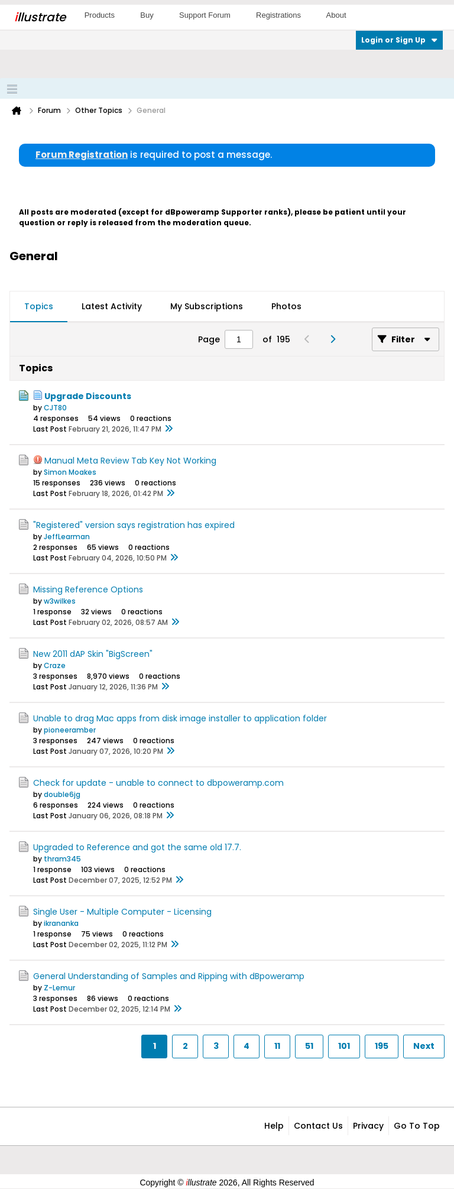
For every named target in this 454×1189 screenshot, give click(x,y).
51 (309, 1046)
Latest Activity (112, 306)
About (336, 15)
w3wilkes (60, 601)
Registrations (278, 15)
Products (100, 15)
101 (344, 1046)
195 (381, 1046)
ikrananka (61, 923)
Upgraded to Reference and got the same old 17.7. (137, 847)
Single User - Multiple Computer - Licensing (122, 912)
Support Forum (205, 15)
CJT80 (55, 408)
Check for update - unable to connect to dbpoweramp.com (158, 783)
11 (277, 1046)
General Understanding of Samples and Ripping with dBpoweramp (168, 976)
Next (423, 1046)
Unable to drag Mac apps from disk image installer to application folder (180, 718)
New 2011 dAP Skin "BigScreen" (93, 654)
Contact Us (318, 1126)
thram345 (62, 859)
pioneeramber (70, 730)
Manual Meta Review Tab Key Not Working (130, 460)
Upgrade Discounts (87, 396)
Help (274, 1126)
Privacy (368, 1126)
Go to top (417, 1126)
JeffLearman (67, 537)
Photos (286, 306)
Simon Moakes (70, 472)
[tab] (38, 306)
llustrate (40, 17)
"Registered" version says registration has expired (134, 525)
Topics (38, 306)
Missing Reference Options (88, 589)
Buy (146, 15)
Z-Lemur (59, 988)
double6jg (62, 794)
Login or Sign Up (399, 40)
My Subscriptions (206, 306)
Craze (55, 665)
